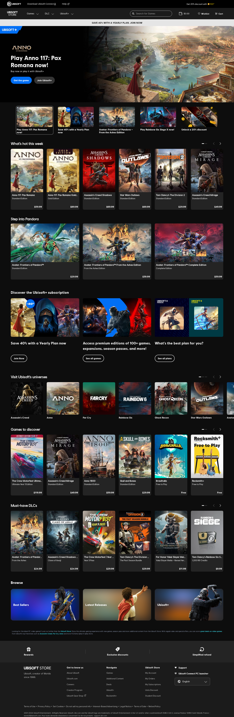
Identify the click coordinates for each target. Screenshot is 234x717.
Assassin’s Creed (46, 634)
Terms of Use (29, 706)
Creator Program (74, 690)
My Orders (150, 678)
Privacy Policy (44, 706)
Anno (61, 634)
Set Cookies (58, 706)
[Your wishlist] (204, 14)
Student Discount (153, 696)
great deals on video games (211, 631)
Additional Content (115, 678)
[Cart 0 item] (219, 14)
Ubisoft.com (72, 678)
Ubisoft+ (110, 690)
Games (109, 673)
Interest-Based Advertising (105, 706)
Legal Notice (126, 706)
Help (66, 4)
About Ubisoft (73, 673)
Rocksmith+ (111, 696)
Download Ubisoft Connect (41, 4)
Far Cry (56, 634)
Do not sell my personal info (78, 706)
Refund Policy (154, 706)
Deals (108, 684)
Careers (70, 684)
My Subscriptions (153, 684)
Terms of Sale (140, 706)
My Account (150, 673)
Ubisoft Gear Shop (76, 695)
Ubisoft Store (66, 631)
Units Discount (151, 690)
